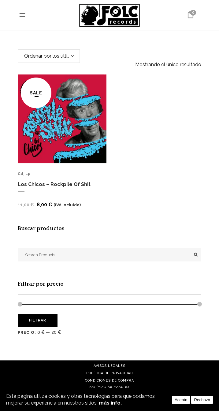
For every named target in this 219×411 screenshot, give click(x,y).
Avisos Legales (109, 366)
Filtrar (37, 320)
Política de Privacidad (109, 373)
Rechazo (202, 400)
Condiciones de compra (109, 380)
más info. (110, 403)
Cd (20, 174)
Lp (27, 174)
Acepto (181, 400)
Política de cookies (109, 388)
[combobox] (49, 56)
